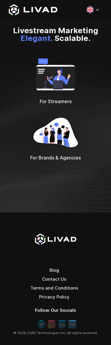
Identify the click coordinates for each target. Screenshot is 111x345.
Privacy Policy (54, 297)
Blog (54, 270)
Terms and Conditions (54, 288)
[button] (90, 9)
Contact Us (54, 279)
